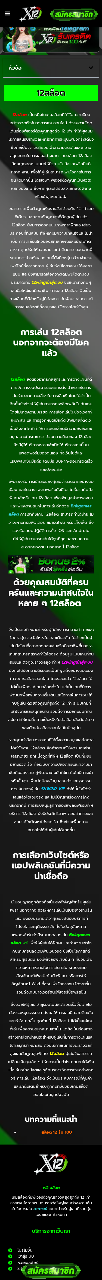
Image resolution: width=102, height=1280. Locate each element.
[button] (8, 13)
